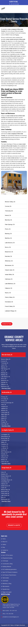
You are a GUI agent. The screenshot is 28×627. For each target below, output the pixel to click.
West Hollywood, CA (6, 452)
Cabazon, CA (8, 288)
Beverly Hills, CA (5, 438)
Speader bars (5, 589)
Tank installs (5, 578)
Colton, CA (3, 416)
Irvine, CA (3, 472)
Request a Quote (14, 525)
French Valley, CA (10, 306)
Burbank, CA (4, 450)
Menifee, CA (8, 238)
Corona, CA (8, 206)
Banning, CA (8, 234)
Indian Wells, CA (9, 274)
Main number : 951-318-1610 (10, 610)
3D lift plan (5, 561)
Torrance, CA (4, 458)
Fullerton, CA (4, 484)
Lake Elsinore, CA (10, 243)
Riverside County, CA (7, 354)
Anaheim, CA (4, 474)
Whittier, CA (4, 460)
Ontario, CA (4, 401)
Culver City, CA (4, 461)
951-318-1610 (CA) (15, 4)
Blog (3, 547)
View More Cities (6, 388)
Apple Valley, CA (5, 414)
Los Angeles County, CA (8, 430)
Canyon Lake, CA (9, 270)
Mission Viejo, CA (5, 489)
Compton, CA (4, 446)
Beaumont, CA (9, 252)
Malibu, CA (3, 442)
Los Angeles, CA (5, 434)
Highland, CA (4, 408)
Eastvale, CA (8, 256)
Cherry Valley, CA (9, 297)
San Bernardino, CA (6, 392)
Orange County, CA (6, 467)
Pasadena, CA (4, 444)
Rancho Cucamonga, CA (7, 403)
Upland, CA (3, 418)
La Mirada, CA (4, 448)
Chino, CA (3, 420)
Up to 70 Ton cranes (7, 555)
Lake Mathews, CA (10, 284)
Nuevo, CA (8, 293)
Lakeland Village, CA (10, 311)
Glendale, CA (4, 454)
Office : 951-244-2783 (8, 614)
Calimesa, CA (8, 279)
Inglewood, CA (4, 456)
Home (4, 539)
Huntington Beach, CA (6, 480)
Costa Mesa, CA (5, 482)
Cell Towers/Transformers (9, 575)
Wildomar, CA (9, 261)
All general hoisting (7, 558)
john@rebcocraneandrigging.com (11, 617)
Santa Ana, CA (4, 478)
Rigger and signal (6, 592)
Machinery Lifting (6, 583)
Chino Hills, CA (4, 424)
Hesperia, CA (4, 406)
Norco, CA (8, 247)
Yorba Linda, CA (5, 493)
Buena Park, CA (5, 491)
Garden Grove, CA (5, 486)
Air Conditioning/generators (9, 569)
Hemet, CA (8, 215)
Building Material (6, 566)
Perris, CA (7, 229)
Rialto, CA (3, 404)
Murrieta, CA (8, 220)
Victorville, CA (4, 399)
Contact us (5, 550)
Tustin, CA (3, 488)
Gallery (4, 544)
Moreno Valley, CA (10, 202)
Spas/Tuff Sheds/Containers (9, 572)
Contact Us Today (6, 324)
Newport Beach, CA (6, 476)
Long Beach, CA (5, 440)
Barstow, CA (4, 410)
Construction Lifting (7, 564)
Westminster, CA (5, 499)
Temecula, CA (9, 211)
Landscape (5, 581)
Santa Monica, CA (5, 436)
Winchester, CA (9, 265)
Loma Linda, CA (5, 412)
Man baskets (5, 586)
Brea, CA (3, 497)
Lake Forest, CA (5, 495)
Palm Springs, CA (10, 224)
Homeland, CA (9, 302)
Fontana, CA (4, 397)
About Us (4, 542)
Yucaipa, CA (4, 422)
